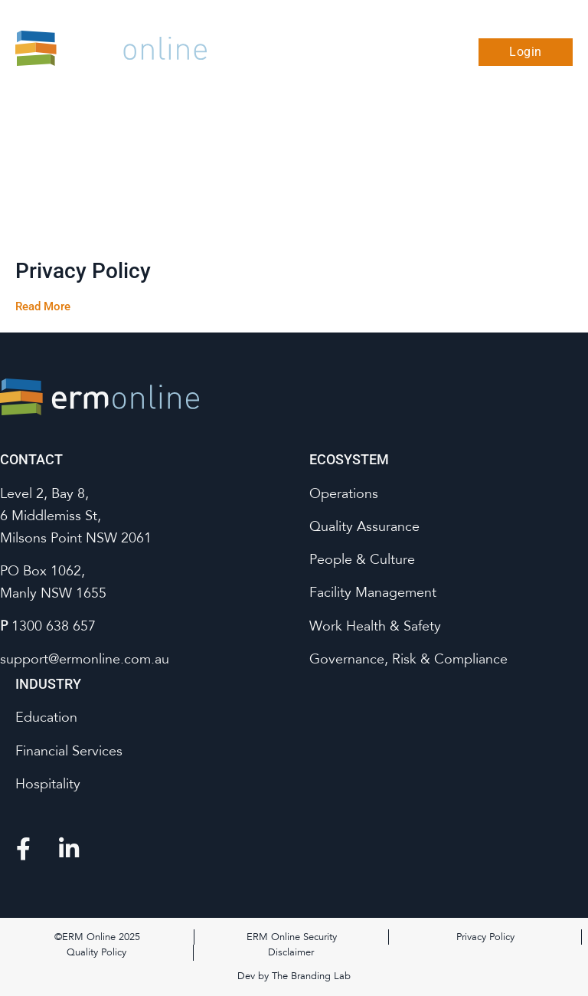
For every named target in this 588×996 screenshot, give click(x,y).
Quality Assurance (364, 526)
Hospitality (47, 783)
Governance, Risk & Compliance (408, 658)
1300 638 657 (53, 626)
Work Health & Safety (375, 626)
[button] (448, 52)
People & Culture (362, 559)
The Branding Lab (311, 976)
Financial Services (68, 750)
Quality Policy (96, 952)
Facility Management (372, 592)
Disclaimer (291, 952)
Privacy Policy (83, 270)
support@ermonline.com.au (84, 658)
